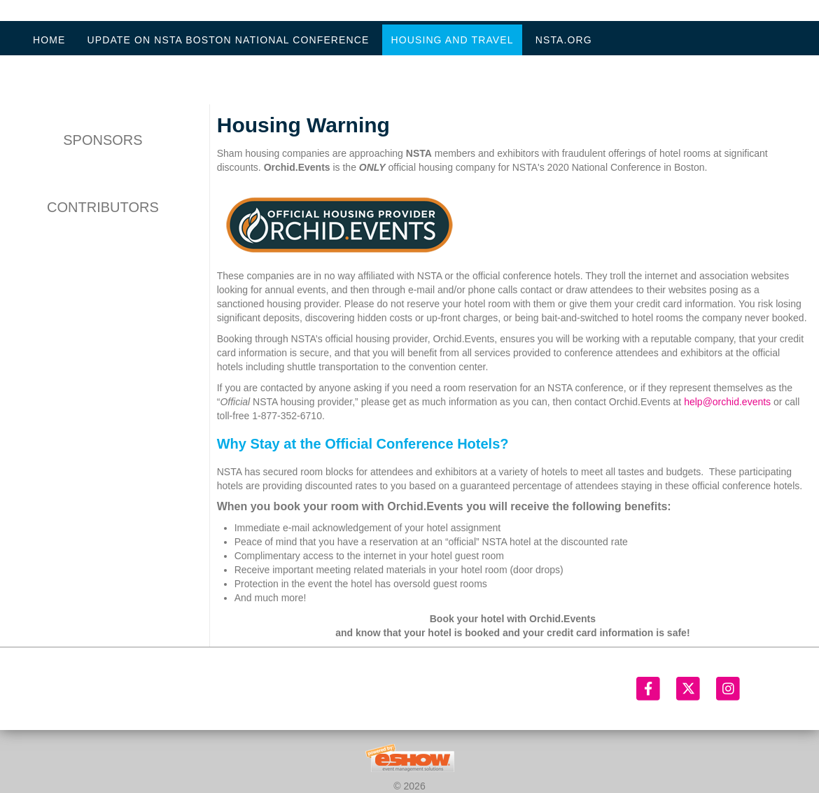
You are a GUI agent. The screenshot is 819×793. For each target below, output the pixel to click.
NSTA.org (564, 39)
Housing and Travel (452, 39)
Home (49, 39)
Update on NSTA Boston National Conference (228, 39)
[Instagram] (728, 688)
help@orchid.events (727, 401)
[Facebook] (649, 688)
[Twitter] (689, 688)
